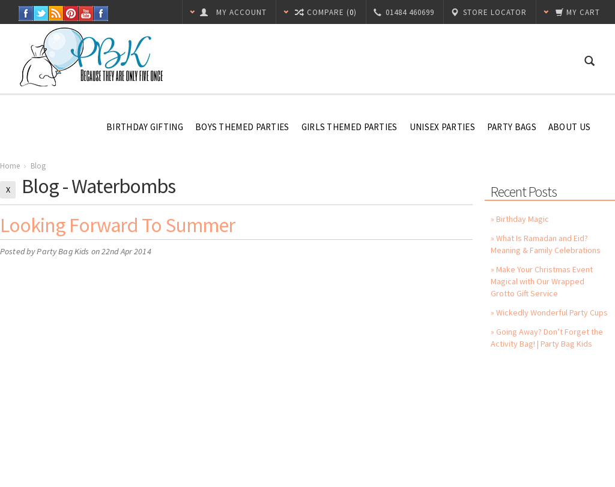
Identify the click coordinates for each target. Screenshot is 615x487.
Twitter (41, 13)
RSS (56, 13)
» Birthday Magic (520, 219)
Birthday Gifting (144, 127)
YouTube (86, 13)
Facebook (26, 13)
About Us (569, 127)
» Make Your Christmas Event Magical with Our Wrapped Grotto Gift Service (542, 281)
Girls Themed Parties (349, 127)
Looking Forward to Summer (117, 225)
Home (10, 166)
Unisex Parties (442, 127)
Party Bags (511, 127)
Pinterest (71, 13)
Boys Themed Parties (242, 127)
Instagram (101, 13)
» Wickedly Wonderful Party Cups (549, 312)
